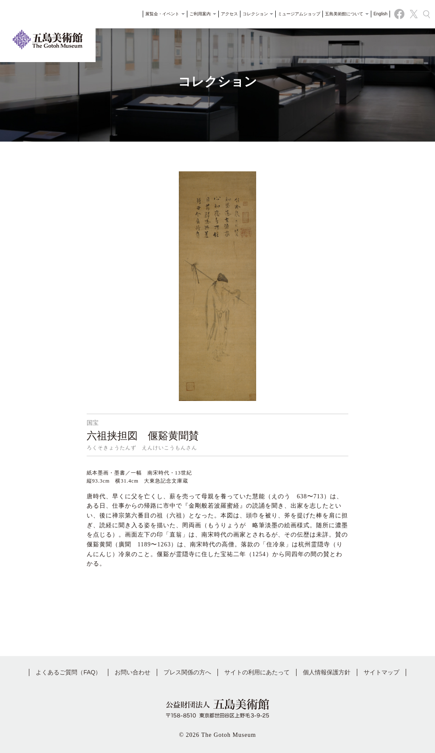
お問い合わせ (132, 672)
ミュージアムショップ (298, 14)
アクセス (228, 14)
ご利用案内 (201, 14)
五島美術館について (345, 14)
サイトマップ (381, 672)
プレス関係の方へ (187, 672)
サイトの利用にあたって (257, 672)
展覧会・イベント (164, 14)
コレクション (256, 14)
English (379, 14)
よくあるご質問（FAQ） (68, 672)
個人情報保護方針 (326, 672)
